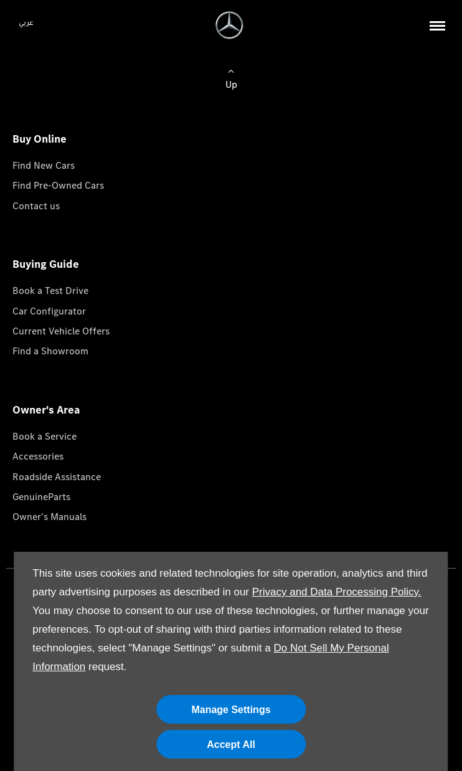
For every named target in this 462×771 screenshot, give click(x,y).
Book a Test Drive (50, 290)
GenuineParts (41, 496)
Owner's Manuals (49, 516)
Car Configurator (49, 311)
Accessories (38, 456)
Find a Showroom (50, 350)
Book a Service (44, 436)
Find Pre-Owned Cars (58, 185)
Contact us (36, 205)
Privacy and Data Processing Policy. (337, 592)
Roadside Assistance (56, 476)
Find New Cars (43, 165)
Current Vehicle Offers (61, 331)
